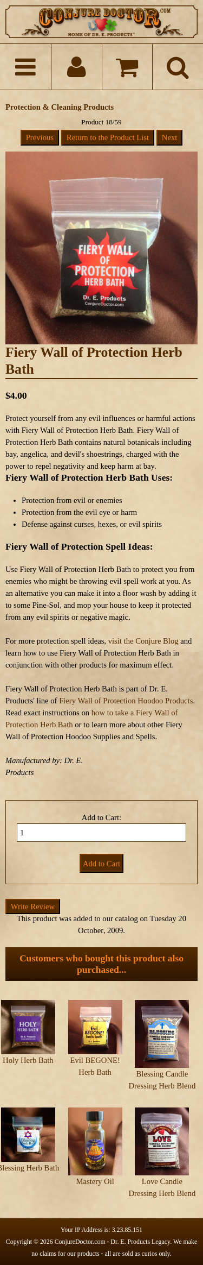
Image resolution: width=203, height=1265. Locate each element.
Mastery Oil (95, 1181)
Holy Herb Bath (28, 1060)
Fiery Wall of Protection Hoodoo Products (126, 700)
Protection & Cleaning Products (59, 107)
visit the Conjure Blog (143, 641)
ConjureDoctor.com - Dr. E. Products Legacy (113, 1241)
